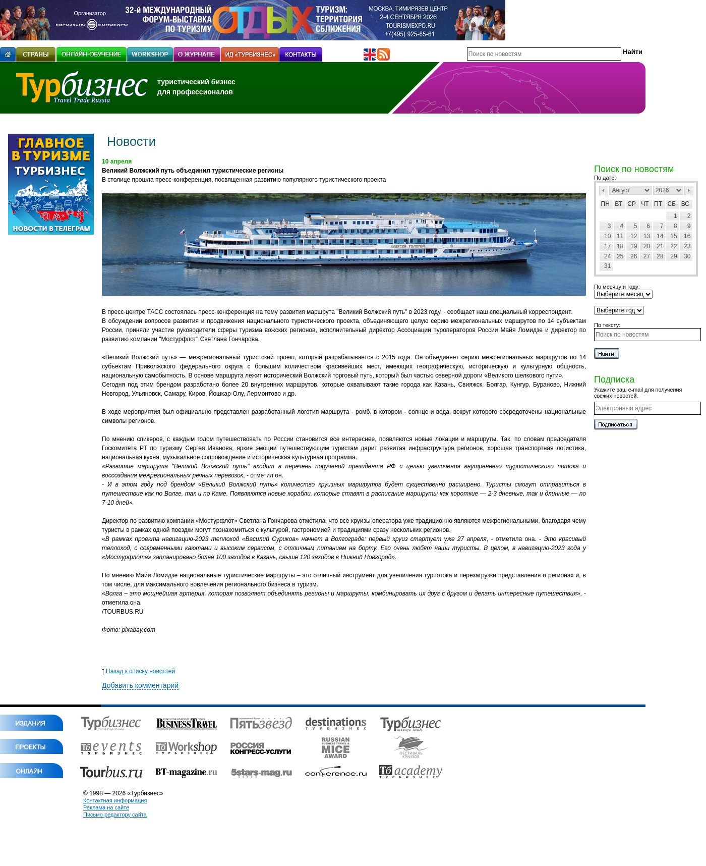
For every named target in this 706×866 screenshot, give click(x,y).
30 (687, 256)
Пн (605, 203)
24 (607, 256)
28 (660, 256)
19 (633, 246)
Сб (672, 203)
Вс (685, 203)
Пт (658, 203)
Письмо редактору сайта (115, 814)
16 (687, 236)
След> (688, 190)
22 (673, 246)
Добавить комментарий (140, 685)
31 (607, 265)
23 (687, 246)
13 (646, 236)
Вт (618, 203)
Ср (631, 203)
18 (620, 246)
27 (646, 256)
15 (673, 236)
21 (660, 246)
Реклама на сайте (106, 807)
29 (673, 256)
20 (646, 246)
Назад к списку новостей (138, 671)
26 (633, 256)
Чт (645, 203)
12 (633, 236)
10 (607, 236)
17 (607, 246)
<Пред (603, 190)
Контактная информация (115, 800)
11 (620, 236)
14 (660, 236)
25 (620, 256)
